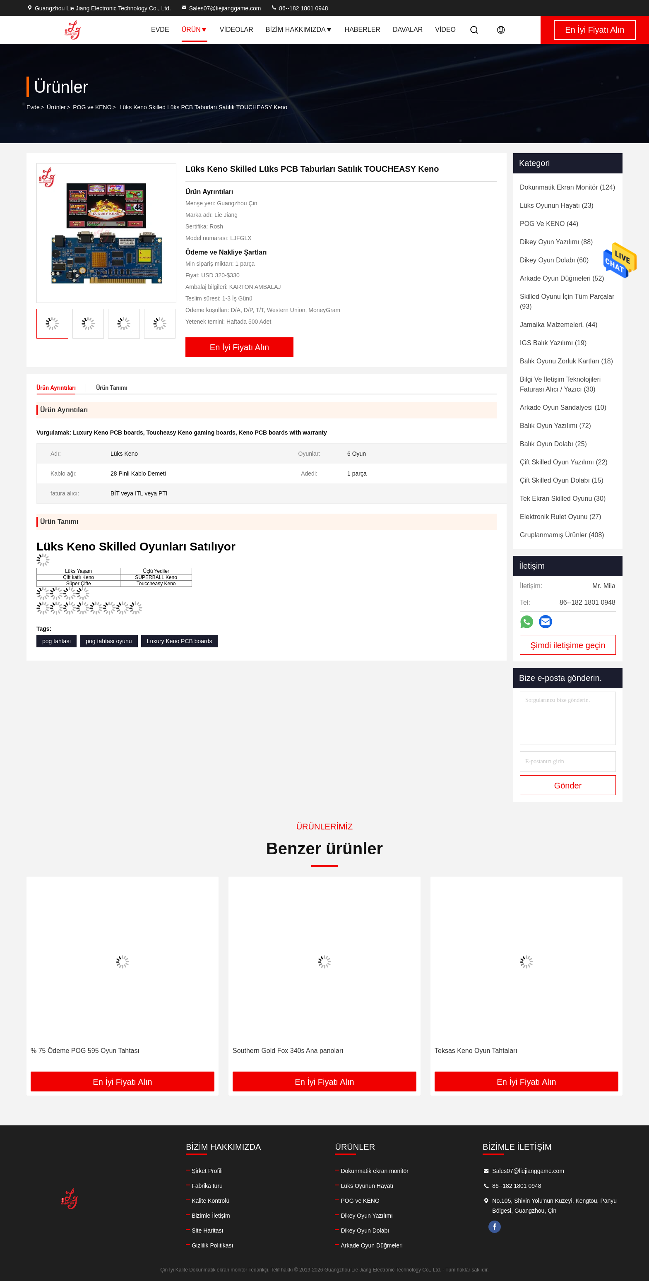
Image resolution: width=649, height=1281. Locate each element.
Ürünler (56, 107)
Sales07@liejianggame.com (221, 8)
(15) (561, 480)
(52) (562, 278)
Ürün (194, 29)
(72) (555, 425)
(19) (553, 342)
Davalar (408, 29)
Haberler (362, 29)
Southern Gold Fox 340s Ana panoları (288, 1050)
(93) (567, 301)
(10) (563, 407)
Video (445, 29)
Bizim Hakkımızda (299, 29)
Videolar (236, 29)
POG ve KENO (92, 107)
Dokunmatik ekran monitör (374, 1171)
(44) (549, 223)
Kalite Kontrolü (210, 1200)
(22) (564, 462)
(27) (560, 516)
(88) (556, 241)
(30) (560, 384)
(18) (566, 361)
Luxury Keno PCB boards (179, 641)
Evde (160, 29)
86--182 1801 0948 (299, 8)
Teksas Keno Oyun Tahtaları (476, 1050)
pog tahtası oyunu (109, 641)
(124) (567, 187)
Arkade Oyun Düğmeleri (371, 1245)
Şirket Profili (207, 1171)
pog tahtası (56, 641)
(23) (557, 205)
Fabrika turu (207, 1185)
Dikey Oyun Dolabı (365, 1230)
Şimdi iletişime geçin (567, 645)
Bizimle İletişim (211, 1215)
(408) (562, 534)
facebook (494, 1227)
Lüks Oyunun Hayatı (367, 1185)
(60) (554, 260)
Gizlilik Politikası (212, 1245)
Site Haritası (207, 1230)
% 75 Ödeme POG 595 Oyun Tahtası (85, 1050)
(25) (553, 443)
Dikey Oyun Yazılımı (367, 1215)
